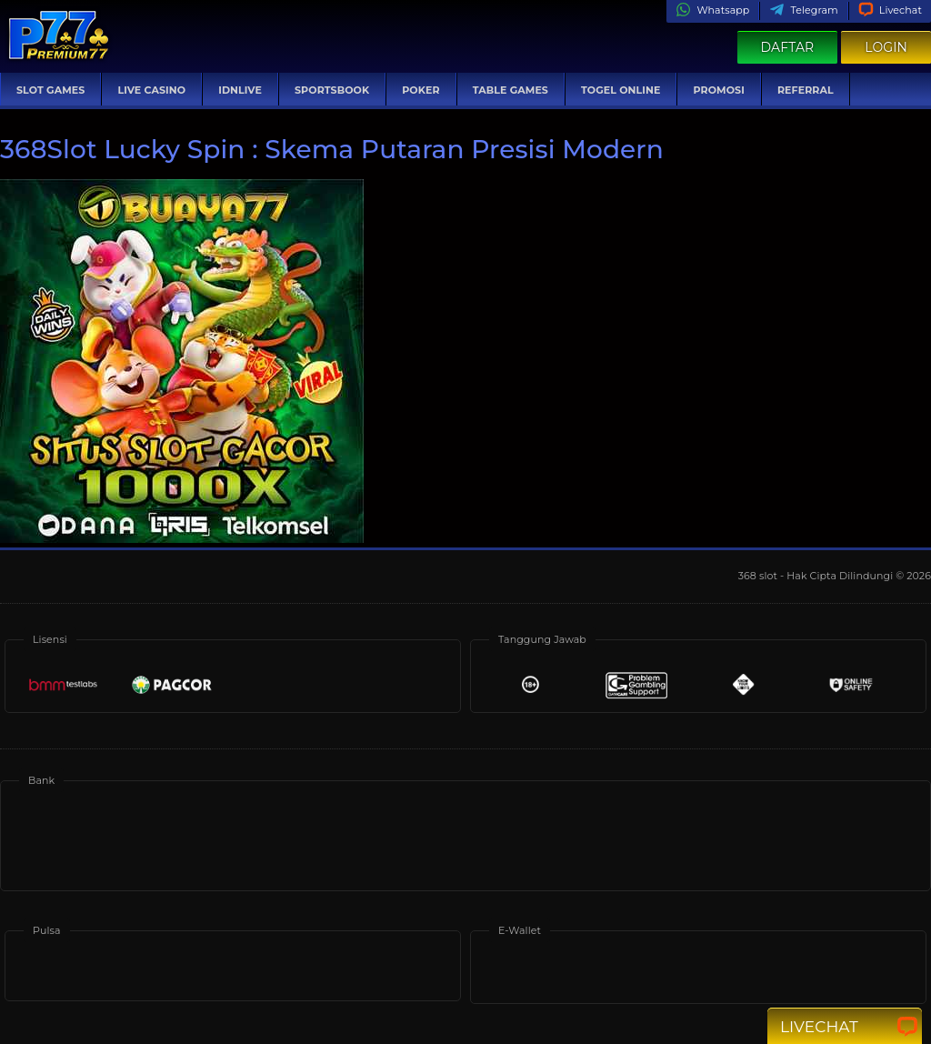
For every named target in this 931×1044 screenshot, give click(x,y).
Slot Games (50, 90)
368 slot (759, 575)
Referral (805, 90)
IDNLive (240, 90)
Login (886, 47)
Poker (420, 90)
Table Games (510, 90)
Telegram (803, 10)
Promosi (718, 90)
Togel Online (620, 90)
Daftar (788, 47)
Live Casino (151, 90)
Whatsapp (712, 10)
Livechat (890, 10)
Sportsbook (332, 90)
